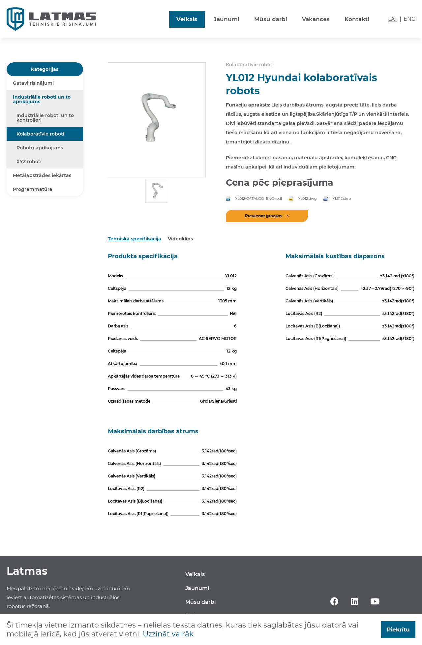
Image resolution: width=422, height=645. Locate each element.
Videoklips (180, 239)
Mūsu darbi (270, 19)
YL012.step (342, 198)
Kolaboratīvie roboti (40, 134)
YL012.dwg (307, 198)
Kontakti (357, 19)
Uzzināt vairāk (168, 634)
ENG (409, 19)
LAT (392, 19)
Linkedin (354, 601)
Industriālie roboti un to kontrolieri (45, 117)
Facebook (334, 601)
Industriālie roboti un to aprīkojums (42, 99)
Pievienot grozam (263, 215)
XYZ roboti (29, 162)
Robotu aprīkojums (39, 148)
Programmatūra (32, 189)
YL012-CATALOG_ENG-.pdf (258, 198)
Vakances (316, 19)
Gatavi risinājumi (33, 83)
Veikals (186, 19)
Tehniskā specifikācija (134, 239)
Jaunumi (226, 19)
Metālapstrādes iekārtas (42, 175)
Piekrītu (398, 629)
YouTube (375, 601)
